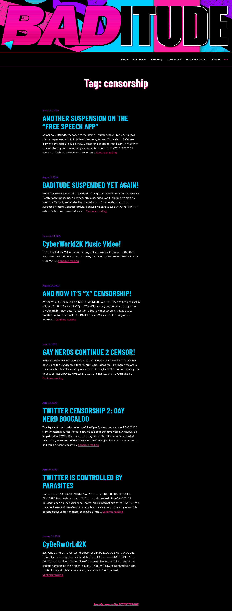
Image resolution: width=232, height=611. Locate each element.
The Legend (174, 59)
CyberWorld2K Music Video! (81, 243)
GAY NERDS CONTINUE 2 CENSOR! (88, 351)
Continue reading (106, 152)
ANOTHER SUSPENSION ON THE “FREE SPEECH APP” (85, 122)
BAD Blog (156, 59)
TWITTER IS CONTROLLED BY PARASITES (82, 481)
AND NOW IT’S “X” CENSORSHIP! (87, 293)
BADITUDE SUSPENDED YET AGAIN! (90, 184)
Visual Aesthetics (196, 59)
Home (124, 59)
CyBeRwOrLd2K (64, 543)
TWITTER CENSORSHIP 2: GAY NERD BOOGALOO (83, 414)
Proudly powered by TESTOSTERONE (116, 604)
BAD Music (139, 59)
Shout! (216, 59)
